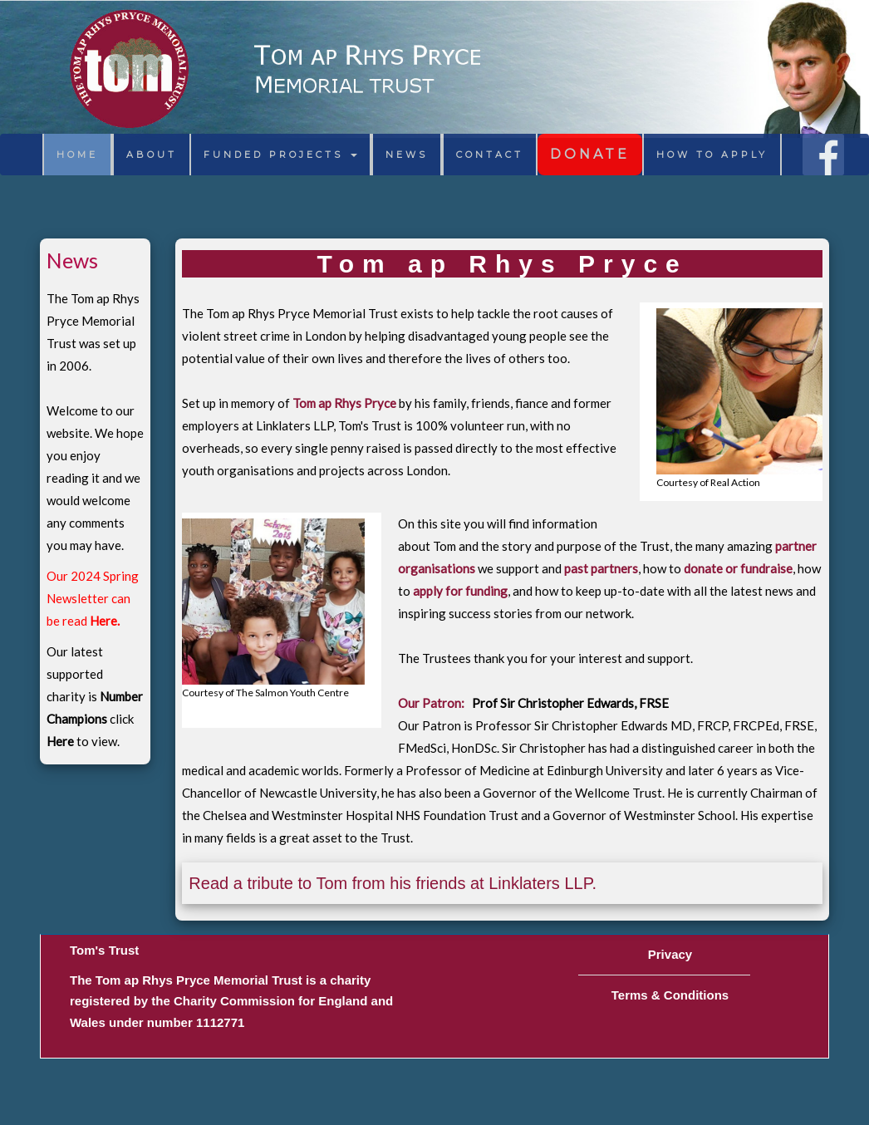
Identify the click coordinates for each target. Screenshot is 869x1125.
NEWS (406, 154)
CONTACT (489, 154)
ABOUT (151, 154)
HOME (77, 154)
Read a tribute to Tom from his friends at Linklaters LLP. (393, 883)
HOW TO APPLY (712, 154)
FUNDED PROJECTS (280, 154)
